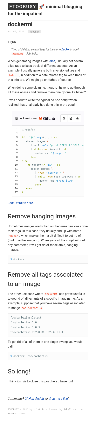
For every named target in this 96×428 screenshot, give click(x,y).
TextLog (12, 413)
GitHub (29, 399)
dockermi (25, 118)
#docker (34, 31)
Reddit (39, 399)
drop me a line (58, 399)
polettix (39, 409)
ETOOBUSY (22, 6)
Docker (65, 49)
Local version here (20, 203)
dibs (52, 61)
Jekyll (68, 409)
